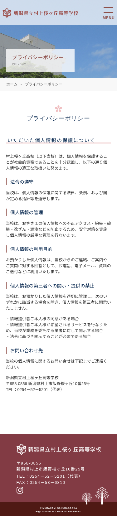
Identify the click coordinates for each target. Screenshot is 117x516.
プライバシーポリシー (43, 84)
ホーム (11, 84)
